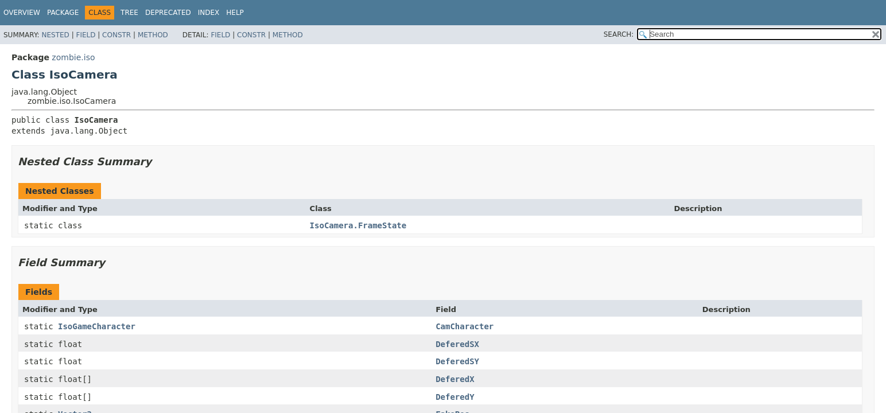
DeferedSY (457, 361)
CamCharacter (464, 326)
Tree (129, 13)
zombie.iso (73, 57)
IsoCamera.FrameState (358, 225)
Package (63, 13)
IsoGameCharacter (96, 326)
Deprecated (168, 13)
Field (85, 35)
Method (153, 35)
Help (235, 13)
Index (209, 13)
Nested (55, 35)
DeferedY (455, 397)
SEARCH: (619, 34)
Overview (21, 13)
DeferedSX (457, 344)
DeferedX (455, 379)
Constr (116, 35)
